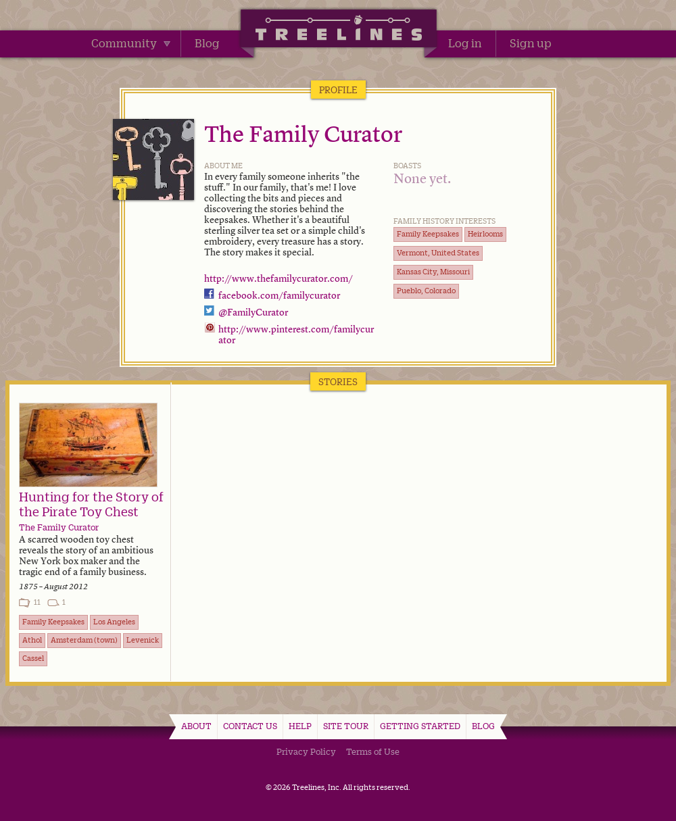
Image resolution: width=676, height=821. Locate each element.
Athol (32, 640)
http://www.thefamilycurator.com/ (278, 279)
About (196, 725)
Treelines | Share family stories (338, 30)
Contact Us (250, 725)
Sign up (531, 43)
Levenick (142, 640)
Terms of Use (373, 751)
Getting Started (420, 725)
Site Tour (345, 725)
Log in (465, 43)
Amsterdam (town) (84, 640)
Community (130, 43)
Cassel (33, 658)
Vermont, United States (438, 253)
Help (300, 725)
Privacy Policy (306, 751)
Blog (207, 43)
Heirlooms (485, 234)
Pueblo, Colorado (426, 291)
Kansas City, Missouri (433, 272)
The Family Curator (303, 135)
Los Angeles (114, 622)
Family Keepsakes (428, 234)
